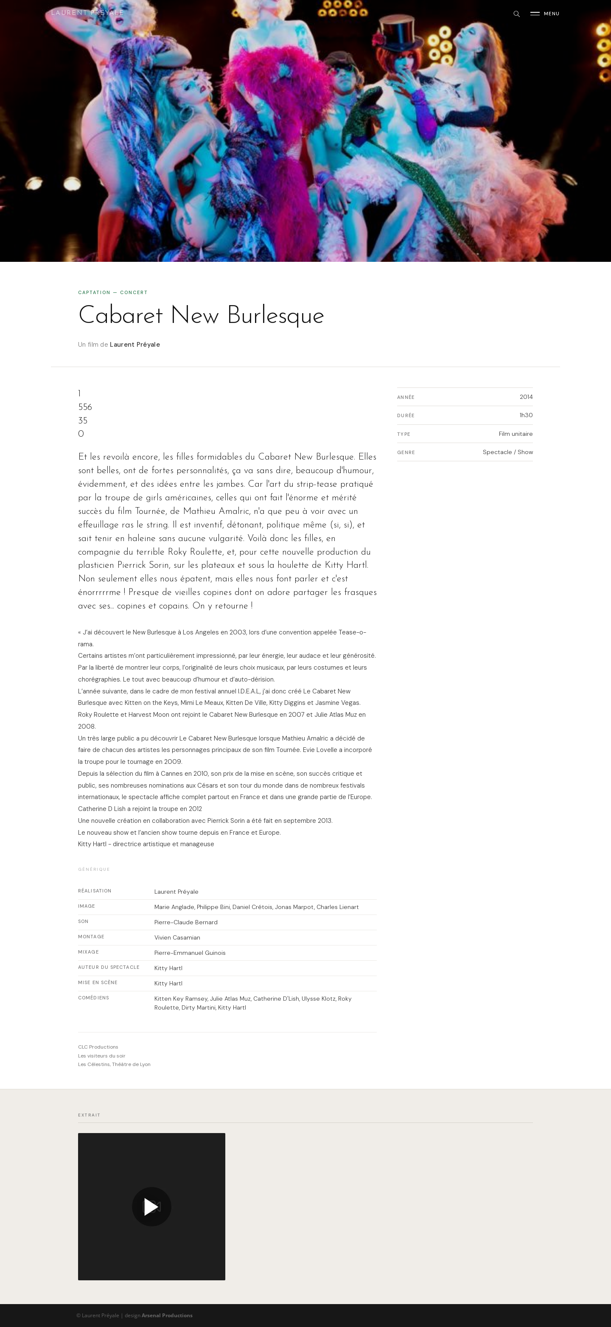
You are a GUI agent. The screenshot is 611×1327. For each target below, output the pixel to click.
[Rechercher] (516, 13)
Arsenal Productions (167, 1315)
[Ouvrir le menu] (545, 13)
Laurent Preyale (87, 13)
